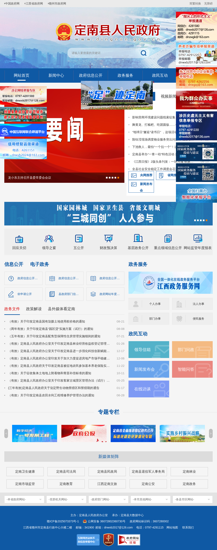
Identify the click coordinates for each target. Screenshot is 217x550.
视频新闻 (168, 96)
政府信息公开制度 (112, 278)
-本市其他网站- (142, 499)
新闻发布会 (146, 187)
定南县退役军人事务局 (148, 471)
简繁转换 (195, 3)
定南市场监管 (25, 484)
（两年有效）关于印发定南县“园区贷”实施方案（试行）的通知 (50, 330)
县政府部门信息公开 (71, 294)
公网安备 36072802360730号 (106, 521)
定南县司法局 (66, 471)
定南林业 (189, 471)
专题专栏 (108, 412)
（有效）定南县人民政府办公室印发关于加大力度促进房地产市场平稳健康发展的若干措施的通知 (60, 359)
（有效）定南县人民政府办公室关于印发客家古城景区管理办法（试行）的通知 (60, 381)
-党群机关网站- (58, 499)
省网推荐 (173, 175)
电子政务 (39, 264)
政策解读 (34, 310)
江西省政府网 (36, 3)
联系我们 (188, 527)
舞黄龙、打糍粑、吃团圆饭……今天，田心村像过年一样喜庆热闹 (164, 124)
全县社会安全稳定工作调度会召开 (155, 169)
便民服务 (199, 318)
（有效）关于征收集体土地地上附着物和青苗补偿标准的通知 (49, 374)
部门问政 (186, 349)
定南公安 (148, 484)
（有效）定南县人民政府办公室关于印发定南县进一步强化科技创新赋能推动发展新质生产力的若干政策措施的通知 (60, 352)
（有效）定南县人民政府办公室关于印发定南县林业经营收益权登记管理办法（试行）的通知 (60, 344)
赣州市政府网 (61, 3)
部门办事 (155, 318)
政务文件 (12, 310)
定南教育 (66, 484)
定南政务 (189, 484)
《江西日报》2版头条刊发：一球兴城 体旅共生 (164, 161)
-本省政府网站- (16, 499)
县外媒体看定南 (61, 310)
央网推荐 (146, 175)
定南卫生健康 (25, 471)
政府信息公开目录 (71, 278)
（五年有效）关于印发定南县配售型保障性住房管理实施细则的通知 (54, 337)
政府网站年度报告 (112, 294)
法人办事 (199, 303)
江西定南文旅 (107, 484)
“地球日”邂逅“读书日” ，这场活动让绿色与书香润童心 (164, 132)
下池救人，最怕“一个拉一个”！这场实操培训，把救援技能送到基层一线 (164, 147)
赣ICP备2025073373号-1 (63, 521)
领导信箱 (143, 349)
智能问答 (186, 369)
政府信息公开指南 (29, 278)
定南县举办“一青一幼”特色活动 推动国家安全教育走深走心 (164, 154)
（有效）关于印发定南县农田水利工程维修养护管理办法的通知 (51, 396)
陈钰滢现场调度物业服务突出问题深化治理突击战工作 (164, 139)
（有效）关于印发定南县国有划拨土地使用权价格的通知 (46, 322)
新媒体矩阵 (108, 456)
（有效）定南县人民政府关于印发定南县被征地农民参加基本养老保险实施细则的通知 (60, 366)
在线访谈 (143, 388)
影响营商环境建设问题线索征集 (153, 117)
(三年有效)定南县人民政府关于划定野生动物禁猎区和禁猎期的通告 (53, 389)
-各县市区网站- (184, 499)
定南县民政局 (107, 471)
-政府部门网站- (100, 499)
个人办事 (155, 303)
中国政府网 (13, 3)
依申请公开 (25, 294)
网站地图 (172, 527)
